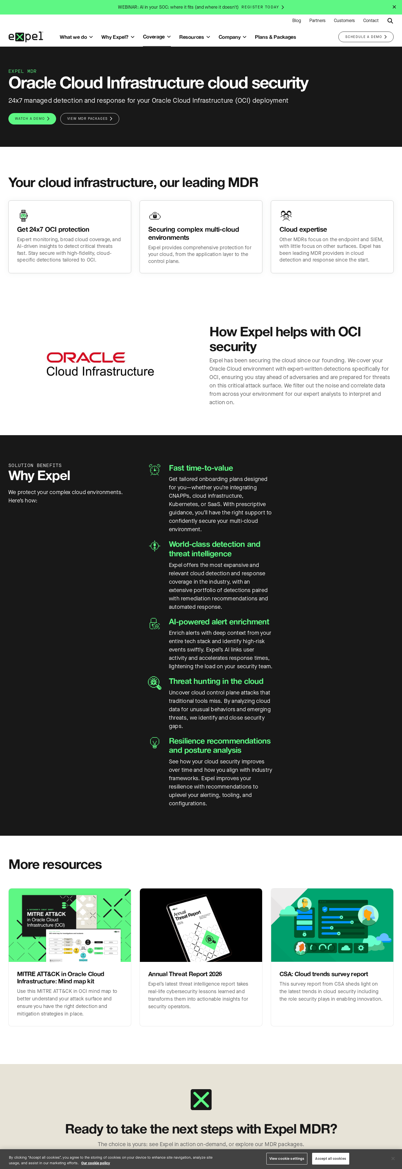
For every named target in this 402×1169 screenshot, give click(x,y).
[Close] (393, 1158)
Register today (260, 7)
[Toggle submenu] (91, 37)
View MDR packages (87, 118)
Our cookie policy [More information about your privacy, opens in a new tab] (95, 1163)
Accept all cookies (330, 1158)
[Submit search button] (390, 21)
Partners (317, 20)
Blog (296, 20)
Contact (371, 20)
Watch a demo (30, 118)
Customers (344, 20)
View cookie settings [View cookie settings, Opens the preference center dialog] (287, 1158)
